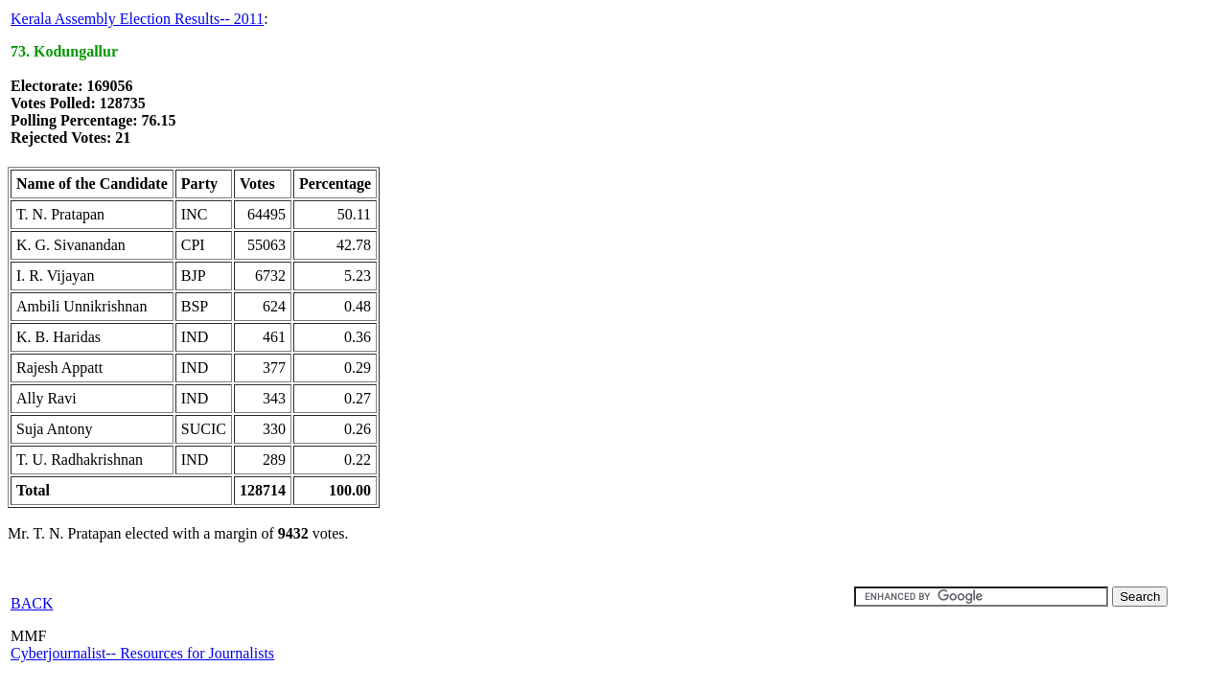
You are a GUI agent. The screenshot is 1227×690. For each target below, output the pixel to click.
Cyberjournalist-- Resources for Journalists (142, 653)
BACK (32, 603)
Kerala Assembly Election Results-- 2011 (137, 19)
